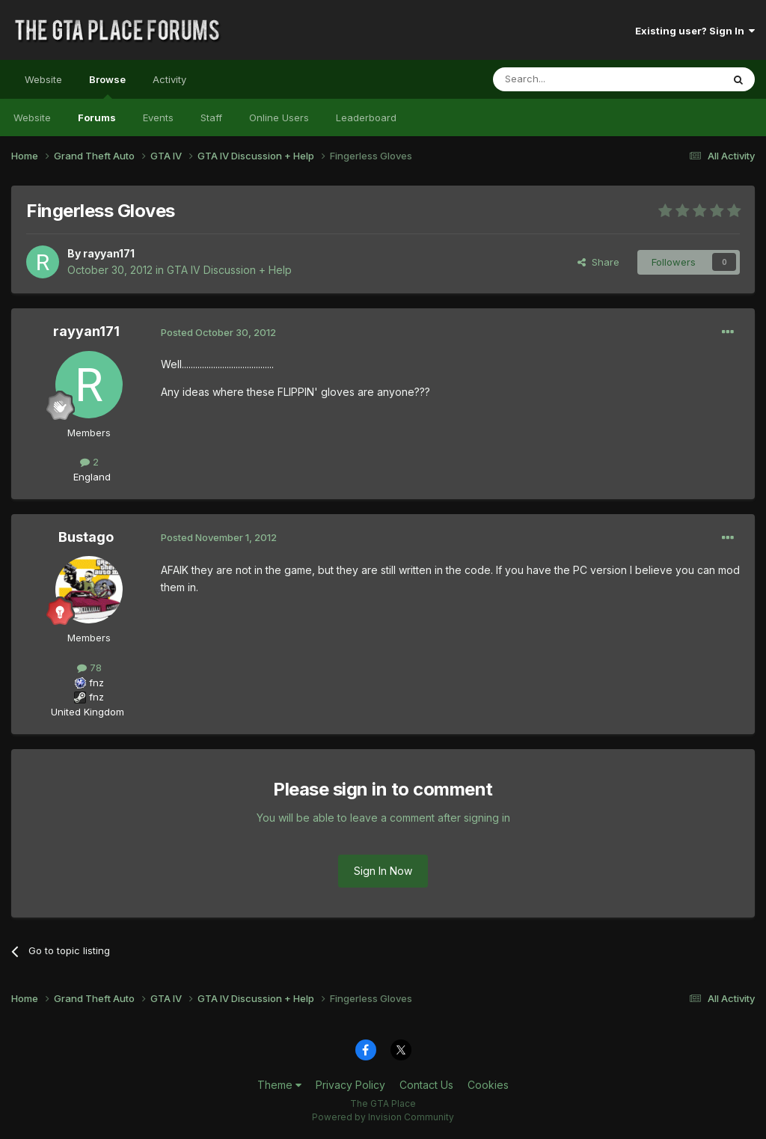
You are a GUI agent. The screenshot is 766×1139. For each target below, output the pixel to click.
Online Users (279, 117)
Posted (218, 332)
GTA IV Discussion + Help (229, 269)
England (87, 477)
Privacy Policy (350, 1084)
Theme (279, 1084)
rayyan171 (109, 253)
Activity (169, 79)
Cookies (488, 1084)
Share (598, 262)
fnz (96, 682)
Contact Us (426, 1084)
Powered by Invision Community (383, 1117)
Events (158, 117)
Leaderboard (366, 117)
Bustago (86, 537)
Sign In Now (383, 870)
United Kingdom (87, 712)
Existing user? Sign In (695, 31)
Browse (107, 86)
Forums (97, 117)
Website (43, 79)
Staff (211, 117)
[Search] (569, 79)
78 (89, 668)
